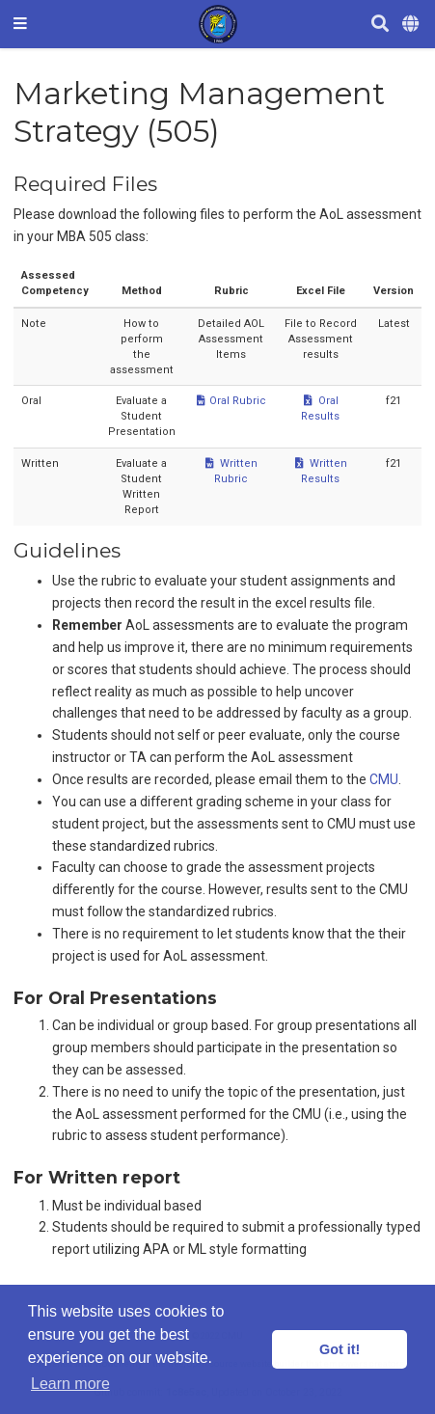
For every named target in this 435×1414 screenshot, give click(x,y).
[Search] (380, 25)
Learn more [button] (70, 1383)
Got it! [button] (339, 1349)
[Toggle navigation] (20, 24)
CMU (383, 779)
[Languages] (411, 25)
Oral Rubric (231, 400)
